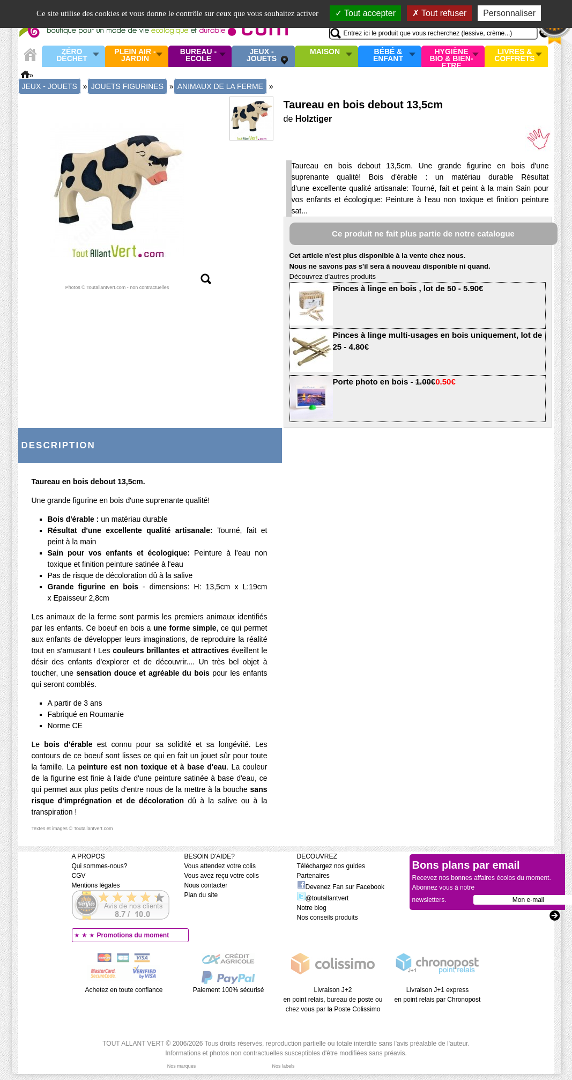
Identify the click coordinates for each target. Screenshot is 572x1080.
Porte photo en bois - (394, 381)
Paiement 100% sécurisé (228, 990)
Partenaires (313, 875)
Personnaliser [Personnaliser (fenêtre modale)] (509, 13)
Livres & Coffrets (514, 55)
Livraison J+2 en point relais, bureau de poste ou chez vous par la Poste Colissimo (333, 999)
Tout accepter (365, 13)
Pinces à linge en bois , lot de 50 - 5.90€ (408, 288)
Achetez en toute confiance (124, 990)
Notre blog (311, 908)
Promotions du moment (133, 935)
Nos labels (283, 1066)
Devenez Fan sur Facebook (340, 887)
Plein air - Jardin (134, 55)
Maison (325, 52)
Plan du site (201, 895)
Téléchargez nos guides (331, 866)
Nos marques (181, 1066)
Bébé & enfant (388, 55)
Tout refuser (439, 13)
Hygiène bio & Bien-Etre (451, 56)
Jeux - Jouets (262, 55)
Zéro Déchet (71, 55)
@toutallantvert (323, 898)
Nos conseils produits (327, 917)
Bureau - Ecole (198, 55)
